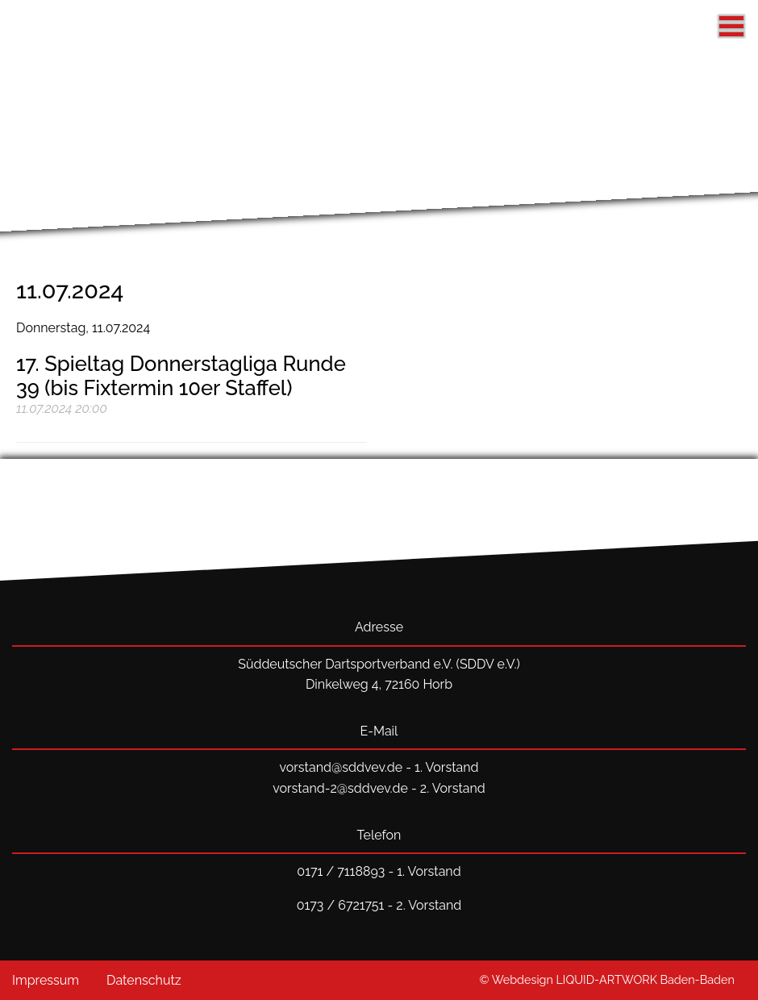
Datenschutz (143, 980)
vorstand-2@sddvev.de (340, 788)
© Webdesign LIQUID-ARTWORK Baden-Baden (606, 979)
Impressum (45, 980)
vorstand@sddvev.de (340, 767)
